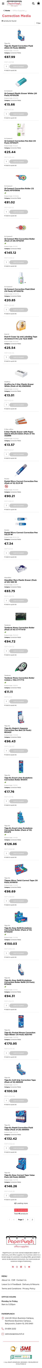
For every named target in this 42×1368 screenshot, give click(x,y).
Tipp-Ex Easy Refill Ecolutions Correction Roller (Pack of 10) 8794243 (18, 930)
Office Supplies (19, 11)
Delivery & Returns (30, 1284)
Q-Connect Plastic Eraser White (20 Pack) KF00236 (20, 94)
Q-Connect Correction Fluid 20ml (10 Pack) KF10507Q (19, 290)
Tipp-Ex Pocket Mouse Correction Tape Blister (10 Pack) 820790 (19, 1034)
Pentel (6, 479)
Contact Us (21, 1280)
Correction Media (15, 53)
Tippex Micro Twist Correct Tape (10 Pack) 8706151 (21, 881)
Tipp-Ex (7, 43)
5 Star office (8, 429)
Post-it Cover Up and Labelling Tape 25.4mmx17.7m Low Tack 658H (20, 338)
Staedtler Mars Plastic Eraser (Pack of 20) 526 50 (20, 581)
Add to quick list (10, 70)
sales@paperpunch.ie (14, 1334)
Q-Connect (8, 91)
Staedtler (7, 577)
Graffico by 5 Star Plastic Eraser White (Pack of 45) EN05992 (19, 385)
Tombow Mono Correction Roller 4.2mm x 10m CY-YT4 (19, 679)
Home (7, 11)
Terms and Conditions (11, 1289)
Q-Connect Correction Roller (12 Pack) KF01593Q (19, 189)
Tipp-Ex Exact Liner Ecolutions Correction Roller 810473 (18, 779)
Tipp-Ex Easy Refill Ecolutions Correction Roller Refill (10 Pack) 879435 (19, 982)
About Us (6, 1280)
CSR (13, 1280)
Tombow (7, 625)
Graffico (7, 382)
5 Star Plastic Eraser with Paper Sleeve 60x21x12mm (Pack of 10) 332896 (19, 434)
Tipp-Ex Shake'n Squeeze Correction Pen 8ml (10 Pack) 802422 (17, 730)
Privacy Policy (29, 1289)
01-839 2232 (10, 1329)
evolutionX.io (21, 1364)
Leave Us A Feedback (11, 1284)
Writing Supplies (34, 11)
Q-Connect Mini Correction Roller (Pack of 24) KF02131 (19, 240)
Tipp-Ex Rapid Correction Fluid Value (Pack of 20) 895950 (18, 1129)
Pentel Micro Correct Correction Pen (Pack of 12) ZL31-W (21, 482)
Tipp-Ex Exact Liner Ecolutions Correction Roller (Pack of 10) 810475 (18, 830)
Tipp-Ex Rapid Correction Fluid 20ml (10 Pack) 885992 (18, 47)
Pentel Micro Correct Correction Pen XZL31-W (21, 533)
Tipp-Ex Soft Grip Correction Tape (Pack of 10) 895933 (20, 1081)
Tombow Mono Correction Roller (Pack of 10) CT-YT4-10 (19, 629)
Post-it (6, 334)
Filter (38, 23)
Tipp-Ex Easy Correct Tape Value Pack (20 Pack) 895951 (19, 1176)
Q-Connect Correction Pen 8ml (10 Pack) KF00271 (20, 142)
